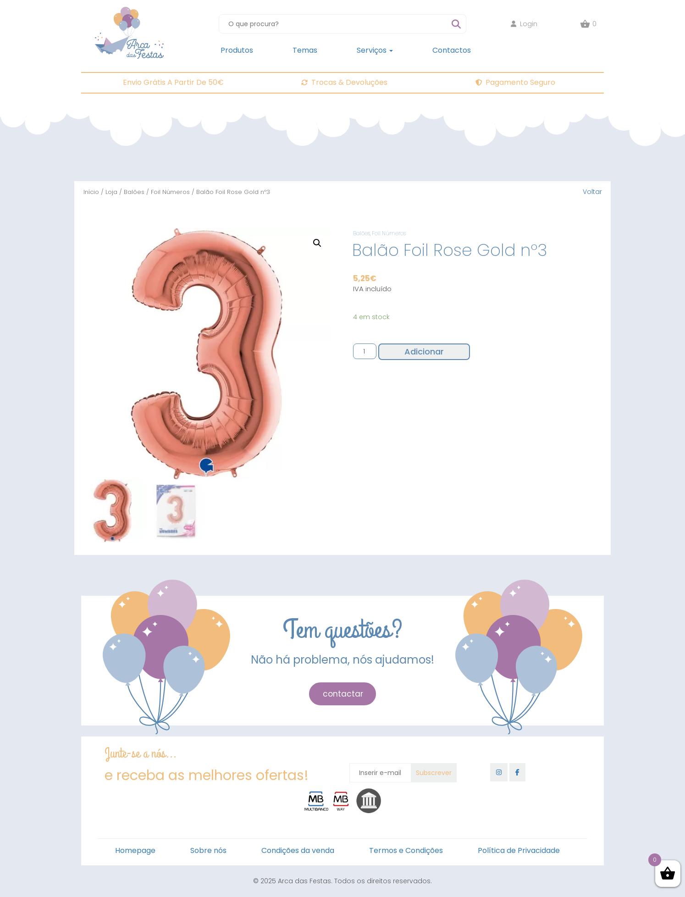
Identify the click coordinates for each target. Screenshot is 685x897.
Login (524, 23)
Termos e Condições (406, 850)
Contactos (451, 50)
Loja (111, 192)
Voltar (592, 191)
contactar (343, 693)
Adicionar (424, 351)
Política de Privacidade (519, 850)
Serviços (375, 50)
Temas (305, 50)
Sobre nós (208, 850)
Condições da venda (297, 850)
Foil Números (170, 192)
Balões (134, 192)
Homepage (135, 850)
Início (91, 192)
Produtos (237, 50)
